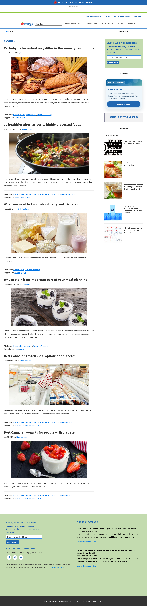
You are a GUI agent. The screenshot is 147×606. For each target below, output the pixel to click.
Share (95, 541)
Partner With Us (123, 104)
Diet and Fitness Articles (34, 194)
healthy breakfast (22, 425)
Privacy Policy (81, 601)
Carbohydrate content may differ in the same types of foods (49, 48)
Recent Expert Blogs (68, 194)
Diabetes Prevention (73, 23)
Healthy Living (108, 23)
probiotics (33, 425)
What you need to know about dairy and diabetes (41, 204)
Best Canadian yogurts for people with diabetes (40, 432)
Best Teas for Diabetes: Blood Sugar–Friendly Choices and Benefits (133, 186)
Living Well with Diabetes (122, 42)
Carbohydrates (19, 114)
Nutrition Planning (44, 114)
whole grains (20, 197)
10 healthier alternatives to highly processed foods (42, 124)
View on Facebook (84, 541)
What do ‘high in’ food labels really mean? (133, 142)
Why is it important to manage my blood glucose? (133, 230)
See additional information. (56, 567)
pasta (17, 117)
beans (17, 349)
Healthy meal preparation (129, 164)
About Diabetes (92, 23)
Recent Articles (66, 422)
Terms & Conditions (95, 601)
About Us (133, 23)
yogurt (22, 117)
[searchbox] (48, 23)
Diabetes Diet (31, 114)
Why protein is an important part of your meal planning (45, 279)
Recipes (122, 23)
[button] (60, 23)
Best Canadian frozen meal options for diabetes (40, 356)
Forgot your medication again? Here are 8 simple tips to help (133, 209)
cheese (17, 273)
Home (6, 31)
